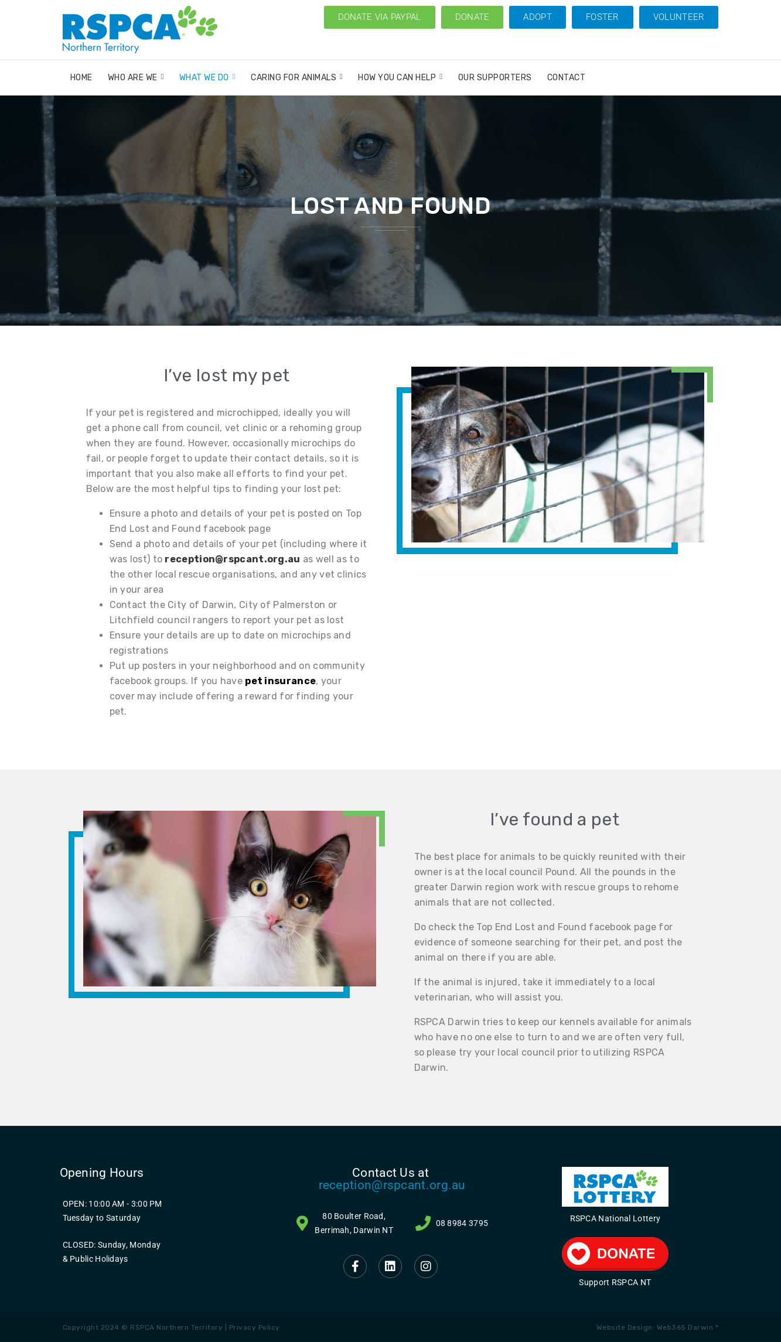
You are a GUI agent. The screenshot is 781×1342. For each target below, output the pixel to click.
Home (81, 78)
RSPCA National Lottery (615, 1218)
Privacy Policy (254, 1327)
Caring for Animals (297, 78)
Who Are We (136, 78)
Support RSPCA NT (615, 1282)
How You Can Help (400, 78)
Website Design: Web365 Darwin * (657, 1327)
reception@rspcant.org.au (392, 1185)
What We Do (207, 78)
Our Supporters (495, 78)
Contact (566, 78)
